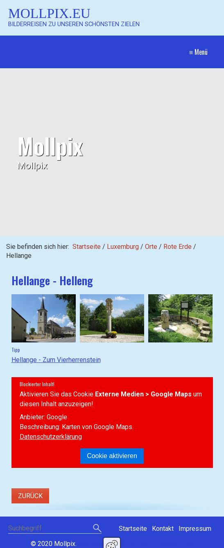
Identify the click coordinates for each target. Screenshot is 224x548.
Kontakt (163, 528)
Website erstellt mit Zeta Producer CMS (135, 544)
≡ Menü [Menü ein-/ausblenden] (198, 52)
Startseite (86, 247)
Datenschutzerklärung (51, 437)
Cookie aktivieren (112, 455)
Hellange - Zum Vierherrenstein (56, 360)
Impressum (195, 528)
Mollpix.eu (49, 13)
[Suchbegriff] (55, 529)
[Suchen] (97, 529)
